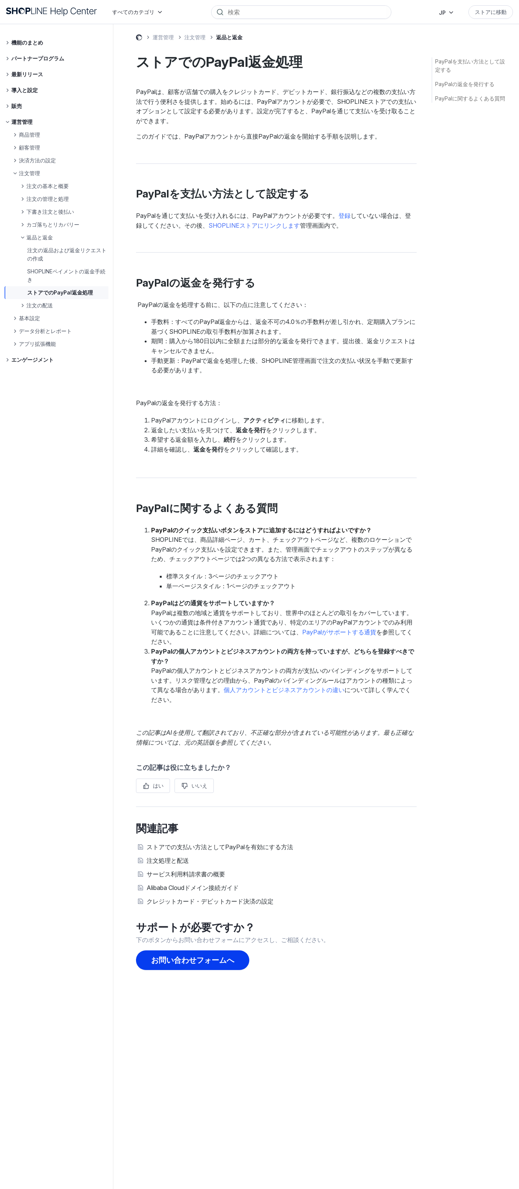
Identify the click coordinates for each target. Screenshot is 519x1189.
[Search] (306, 12)
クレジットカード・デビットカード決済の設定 (210, 901)
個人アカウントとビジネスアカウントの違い (284, 690)
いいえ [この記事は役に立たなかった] (199, 785)
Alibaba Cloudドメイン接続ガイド (193, 887)
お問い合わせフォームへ (192, 960)
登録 (344, 215)
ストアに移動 (491, 12)
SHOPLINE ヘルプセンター (139, 38)
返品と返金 (229, 37)
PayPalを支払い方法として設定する (470, 65)
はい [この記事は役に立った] (158, 785)
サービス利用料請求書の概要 (186, 874)
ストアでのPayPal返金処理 (60, 292)
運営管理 (163, 37)
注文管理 (194, 37)
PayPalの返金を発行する (464, 84)
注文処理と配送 (168, 860)
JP (442, 12)
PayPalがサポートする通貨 (339, 632)
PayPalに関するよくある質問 (470, 98)
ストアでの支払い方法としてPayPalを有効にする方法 (220, 847)
